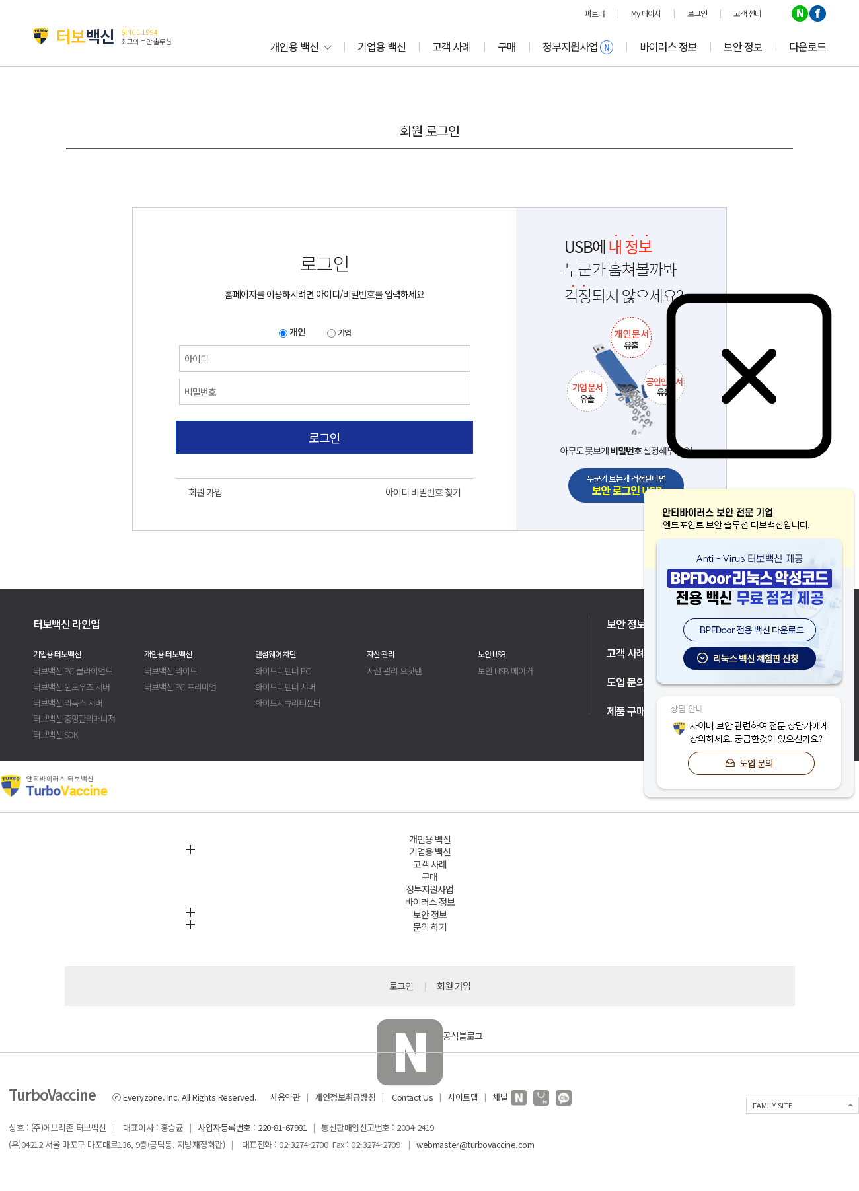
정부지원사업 (577, 46)
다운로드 (807, 46)
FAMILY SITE (772, 1105)
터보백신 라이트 (170, 671)
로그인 (324, 437)
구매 (507, 46)
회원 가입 (205, 492)
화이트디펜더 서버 (285, 686)
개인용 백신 (300, 46)
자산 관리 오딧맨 (394, 671)
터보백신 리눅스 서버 (67, 702)
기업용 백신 (381, 46)
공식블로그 (429, 1035)
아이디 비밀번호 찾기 (423, 492)
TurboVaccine (52, 1093)
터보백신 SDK (55, 734)
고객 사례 (451, 46)
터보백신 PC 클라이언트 (72, 671)
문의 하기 (430, 926)
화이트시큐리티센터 (287, 702)
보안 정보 (743, 46)
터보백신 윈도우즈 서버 (71, 686)
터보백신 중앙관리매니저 (74, 718)
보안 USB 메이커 (505, 671)
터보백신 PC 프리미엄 (180, 686)
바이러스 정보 (668, 46)
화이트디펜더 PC (283, 671)
